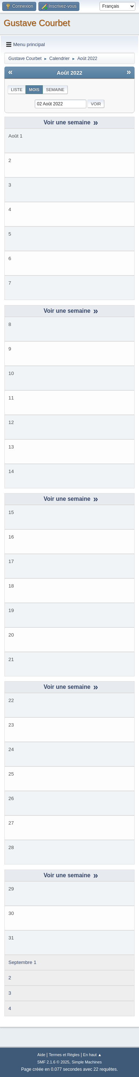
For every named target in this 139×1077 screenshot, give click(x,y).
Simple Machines (87, 1062)
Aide (41, 1054)
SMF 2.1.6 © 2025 (53, 1062)
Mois (34, 89)
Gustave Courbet (37, 23)
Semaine (55, 89)
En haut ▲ (92, 1054)
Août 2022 (69, 73)
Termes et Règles (64, 1054)
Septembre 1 (22, 962)
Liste (16, 89)
